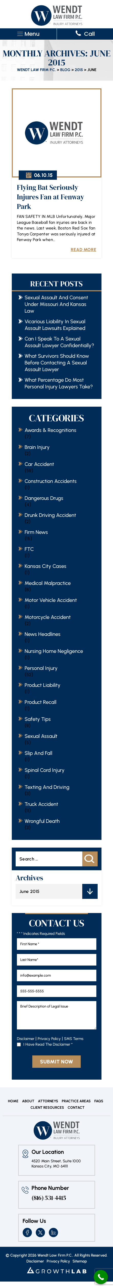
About (28, 1101)
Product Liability (42, 685)
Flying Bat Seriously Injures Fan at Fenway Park (50, 197)
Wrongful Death (42, 821)
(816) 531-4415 (49, 1198)
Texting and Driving (47, 787)
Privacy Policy (49, 1038)
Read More (83, 250)
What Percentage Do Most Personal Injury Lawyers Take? (59, 383)
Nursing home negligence (54, 651)
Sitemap (80, 1261)
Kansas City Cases (45, 566)
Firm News (36, 532)
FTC (29, 549)
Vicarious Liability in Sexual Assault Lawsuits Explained (55, 324)
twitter (40, 1232)
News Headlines (42, 634)
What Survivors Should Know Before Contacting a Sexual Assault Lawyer (57, 362)
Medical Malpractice (48, 583)
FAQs (98, 1101)
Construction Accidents (51, 481)
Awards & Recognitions (50, 430)
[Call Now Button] (101, 1277)
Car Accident (39, 464)
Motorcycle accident (48, 617)
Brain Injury (37, 447)
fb (27, 1232)
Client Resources (47, 1108)
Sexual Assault (41, 736)
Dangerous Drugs (44, 498)
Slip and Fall (38, 753)
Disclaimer (25, 1038)
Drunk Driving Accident (50, 515)
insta (53, 1232)
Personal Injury (41, 668)
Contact (76, 1108)
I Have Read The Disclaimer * (48, 1044)
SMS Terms (73, 1038)
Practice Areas (76, 1101)
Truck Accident (41, 804)
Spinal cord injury (45, 770)
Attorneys (48, 1101)
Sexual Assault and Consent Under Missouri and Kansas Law (56, 304)
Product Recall (40, 702)
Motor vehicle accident (51, 600)
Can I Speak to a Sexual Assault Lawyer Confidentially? (59, 342)
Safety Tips (38, 719)
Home (13, 1101)
